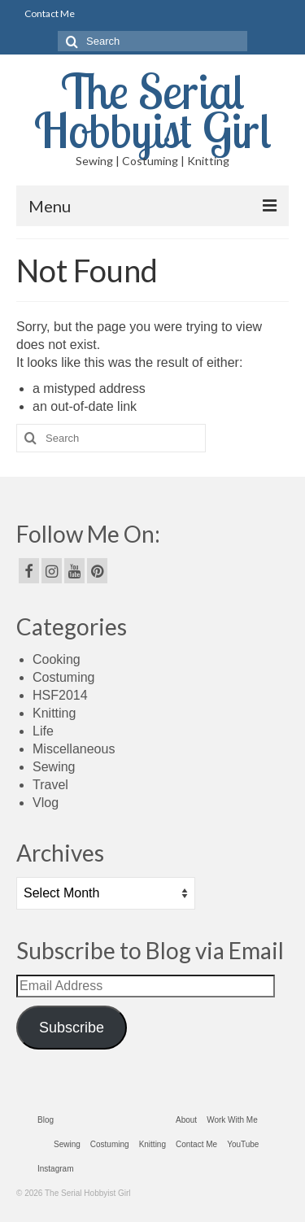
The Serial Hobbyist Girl (152, 110)
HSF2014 (60, 695)
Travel (50, 785)
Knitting (54, 713)
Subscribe (71, 1027)
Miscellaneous (74, 749)
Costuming (63, 677)
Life (43, 731)
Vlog (46, 803)
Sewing (54, 767)
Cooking (57, 659)
